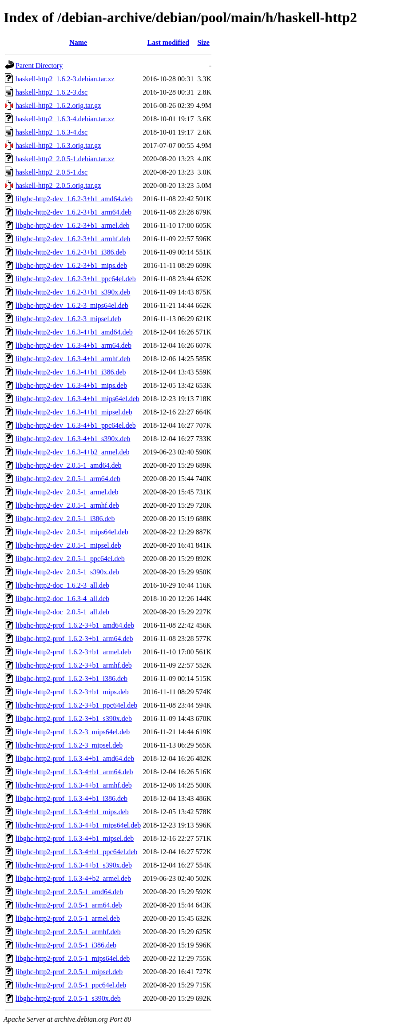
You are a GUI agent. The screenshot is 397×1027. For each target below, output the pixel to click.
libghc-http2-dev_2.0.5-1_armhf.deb (67, 505)
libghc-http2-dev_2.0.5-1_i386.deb (65, 518)
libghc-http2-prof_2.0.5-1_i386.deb (66, 945)
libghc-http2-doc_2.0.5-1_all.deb (62, 612)
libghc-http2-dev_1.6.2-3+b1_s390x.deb (73, 292)
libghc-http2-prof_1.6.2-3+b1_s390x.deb (74, 718)
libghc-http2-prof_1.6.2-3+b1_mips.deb (72, 692)
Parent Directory (39, 65)
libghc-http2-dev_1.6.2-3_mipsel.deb (68, 318)
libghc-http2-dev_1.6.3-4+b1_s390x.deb (73, 438)
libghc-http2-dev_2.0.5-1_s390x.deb (67, 572)
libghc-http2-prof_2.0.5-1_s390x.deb (68, 998)
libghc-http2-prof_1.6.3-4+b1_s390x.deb (74, 865)
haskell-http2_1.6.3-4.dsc (51, 132)
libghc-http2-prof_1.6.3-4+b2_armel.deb (73, 878)
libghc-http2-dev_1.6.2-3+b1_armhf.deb (73, 239)
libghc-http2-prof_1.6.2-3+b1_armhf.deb (74, 665)
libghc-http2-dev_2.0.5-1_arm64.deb (68, 478)
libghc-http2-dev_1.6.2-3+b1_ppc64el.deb (76, 279)
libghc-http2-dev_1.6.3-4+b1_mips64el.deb (77, 398)
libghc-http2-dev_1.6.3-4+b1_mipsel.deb (74, 412)
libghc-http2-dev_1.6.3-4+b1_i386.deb (71, 372)
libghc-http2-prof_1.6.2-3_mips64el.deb (73, 732)
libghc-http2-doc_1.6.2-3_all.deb (62, 585)
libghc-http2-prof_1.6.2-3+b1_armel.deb (73, 652)
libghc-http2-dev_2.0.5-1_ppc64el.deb (70, 558)
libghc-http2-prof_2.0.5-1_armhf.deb (68, 931)
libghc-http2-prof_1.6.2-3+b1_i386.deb (71, 678)
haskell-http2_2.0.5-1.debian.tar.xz (65, 159)
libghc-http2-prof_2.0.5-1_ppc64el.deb (71, 985)
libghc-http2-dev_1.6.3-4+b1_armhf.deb (73, 358)
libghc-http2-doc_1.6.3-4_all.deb (62, 598)
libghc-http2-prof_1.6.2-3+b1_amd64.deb (75, 625)
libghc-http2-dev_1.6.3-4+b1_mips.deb (71, 385)
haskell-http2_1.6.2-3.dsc (51, 92)
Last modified (168, 42)
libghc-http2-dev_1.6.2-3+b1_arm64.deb (73, 212)
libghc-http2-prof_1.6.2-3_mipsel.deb (69, 745)
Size (203, 42)
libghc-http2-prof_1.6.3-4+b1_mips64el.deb (78, 825)
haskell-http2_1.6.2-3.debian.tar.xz (65, 79)
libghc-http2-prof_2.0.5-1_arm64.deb (69, 905)
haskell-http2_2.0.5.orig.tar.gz (58, 185)
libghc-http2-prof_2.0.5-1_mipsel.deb (69, 971)
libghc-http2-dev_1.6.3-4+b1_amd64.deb (74, 332)
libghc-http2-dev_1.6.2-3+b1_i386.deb (71, 252)
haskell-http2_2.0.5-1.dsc (51, 172)
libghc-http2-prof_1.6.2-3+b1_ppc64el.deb (76, 705)
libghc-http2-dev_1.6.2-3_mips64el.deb (72, 305)
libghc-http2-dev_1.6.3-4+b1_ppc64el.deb (76, 425)
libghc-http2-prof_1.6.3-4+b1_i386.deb (71, 798)
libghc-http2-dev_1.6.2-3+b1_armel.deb (73, 225)
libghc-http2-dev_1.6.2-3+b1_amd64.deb (74, 199)
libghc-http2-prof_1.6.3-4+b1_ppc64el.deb (76, 852)
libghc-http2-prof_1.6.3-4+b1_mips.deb (72, 812)
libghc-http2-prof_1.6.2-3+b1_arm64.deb (74, 638)
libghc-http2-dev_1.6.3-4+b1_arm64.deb (73, 345)
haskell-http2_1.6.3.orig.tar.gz (58, 145)
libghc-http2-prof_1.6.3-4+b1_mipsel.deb (75, 838)
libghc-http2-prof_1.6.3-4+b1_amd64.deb (75, 758)
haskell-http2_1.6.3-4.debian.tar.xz (65, 119)
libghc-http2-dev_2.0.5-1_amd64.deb (69, 465)
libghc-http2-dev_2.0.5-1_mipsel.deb (68, 545)
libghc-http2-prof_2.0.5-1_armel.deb (68, 918)
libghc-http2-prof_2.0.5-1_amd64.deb (69, 892)
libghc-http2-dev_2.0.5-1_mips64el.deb (72, 532)
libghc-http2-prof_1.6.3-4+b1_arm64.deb (74, 772)
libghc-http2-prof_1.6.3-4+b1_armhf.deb (74, 785)
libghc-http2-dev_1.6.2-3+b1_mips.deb (71, 265)
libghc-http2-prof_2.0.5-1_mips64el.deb (73, 958)
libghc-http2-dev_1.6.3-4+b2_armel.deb (73, 452)
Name (78, 42)
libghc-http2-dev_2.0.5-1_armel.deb (67, 492)
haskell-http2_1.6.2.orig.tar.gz (58, 105)
